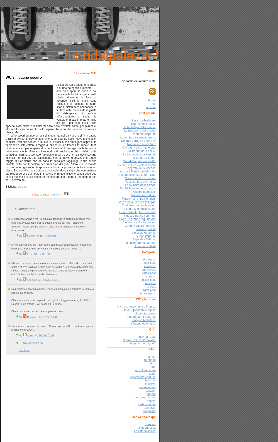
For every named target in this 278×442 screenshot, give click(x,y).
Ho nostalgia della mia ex (139, 127)
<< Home (24, 350)
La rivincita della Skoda (140, 185)
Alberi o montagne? (143, 343)
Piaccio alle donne (144, 120)
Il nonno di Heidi (145, 246)
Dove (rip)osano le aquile (139, 310)
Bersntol (32, 317)
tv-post (151, 286)
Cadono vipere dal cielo (140, 225)
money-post (148, 293)
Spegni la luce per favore (139, 340)
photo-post (149, 269)
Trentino (150, 424)
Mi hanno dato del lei (142, 151)
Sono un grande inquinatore (137, 219)
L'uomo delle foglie (143, 123)
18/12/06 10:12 (42, 254)
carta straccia (147, 404)
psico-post (149, 279)
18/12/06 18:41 (49, 317)
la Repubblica (147, 427)
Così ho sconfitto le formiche (137, 174)
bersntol (150, 380)
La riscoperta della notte (140, 130)
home (152, 100)
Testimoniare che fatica (140, 181)
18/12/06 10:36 (49, 279)
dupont (151, 394)
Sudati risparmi (146, 236)
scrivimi (151, 107)
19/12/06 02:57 (45, 335)
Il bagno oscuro (145, 313)
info (153, 103)
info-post (150, 266)
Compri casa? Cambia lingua (137, 164)
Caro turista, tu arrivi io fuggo (137, 202)
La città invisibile (145, 431)
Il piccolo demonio (144, 232)
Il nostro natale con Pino (140, 215)
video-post (149, 273)
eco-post (150, 262)
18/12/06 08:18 (48, 235)
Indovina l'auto (146, 336)
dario (152, 373)
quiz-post (150, 283)
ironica (151, 363)
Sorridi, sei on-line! (143, 195)
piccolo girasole (145, 370)
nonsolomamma (145, 397)
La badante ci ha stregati (139, 154)
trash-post (149, 290)
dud (153, 367)
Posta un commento (32, 342)
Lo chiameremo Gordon (140, 242)
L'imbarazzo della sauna (140, 208)
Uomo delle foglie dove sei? (137, 212)
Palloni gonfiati (146, 229)
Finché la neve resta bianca (137, 188)
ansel (30, 335)
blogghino (149, 411)
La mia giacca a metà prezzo (137, 137)
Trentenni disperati (143, 134)
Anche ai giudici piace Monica (136, 306)
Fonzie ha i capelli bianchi (139, 198)
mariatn (151, 356)
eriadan (151, 390)
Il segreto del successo (141, 168)
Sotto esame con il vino (140, 178)
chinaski (150, 407)
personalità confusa (143, 377)
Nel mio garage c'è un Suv (138, 140)
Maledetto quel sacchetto (139, 161)
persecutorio (147, 387)
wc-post (22, 186)
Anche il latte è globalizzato (138, 171)
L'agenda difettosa (144, 239)
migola (151, 401)
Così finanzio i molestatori (139, 205)
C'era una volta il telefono (139, 147)
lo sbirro (150, 384)
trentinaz (150, 360)
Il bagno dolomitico (143, 323)
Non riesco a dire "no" (141, 144)
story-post (149, 259)
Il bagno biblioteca (144, 320)
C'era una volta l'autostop (139, 222)
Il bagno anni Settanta (141, 316)
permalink (56, 194)
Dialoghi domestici (144, 191)
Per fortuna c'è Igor (143, 157)
